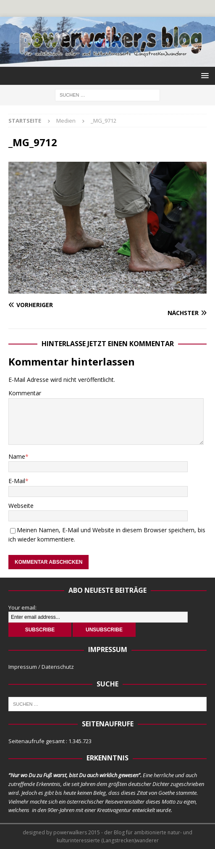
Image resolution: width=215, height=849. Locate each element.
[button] (203, 75)
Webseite (21, 506)
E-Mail (16, 481)
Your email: (22, 607)
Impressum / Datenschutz (41, 666)
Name (16, 456)
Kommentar (24, 393)
